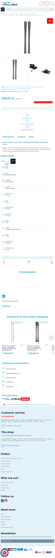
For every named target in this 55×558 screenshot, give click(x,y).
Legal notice (4, 485)
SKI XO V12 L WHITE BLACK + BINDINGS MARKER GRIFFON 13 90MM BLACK (9, 347)
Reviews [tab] (21, 137)
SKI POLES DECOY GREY (10, 300)
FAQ (2, 514)
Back (2, 469)
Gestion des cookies (7, 527)
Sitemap (3, 524)
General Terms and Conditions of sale (11, 458)
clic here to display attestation (43, 404)
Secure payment (5, 463)
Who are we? (10, 478)
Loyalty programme (6, 471)
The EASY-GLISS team (7, 482)
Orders (5, 453)
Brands (3, 522)
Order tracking (5, 466)
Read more (8, 509)
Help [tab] (31, 137)
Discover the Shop (12, 445)
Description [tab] (8, 137)
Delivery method (5, 461)
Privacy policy (5, 487)
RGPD (3, 490)
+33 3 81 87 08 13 (7, 416)
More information (6, 519)
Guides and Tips (5, 516)
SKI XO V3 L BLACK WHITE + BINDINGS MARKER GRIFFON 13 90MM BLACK (34, 347)
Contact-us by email (13, 426)
